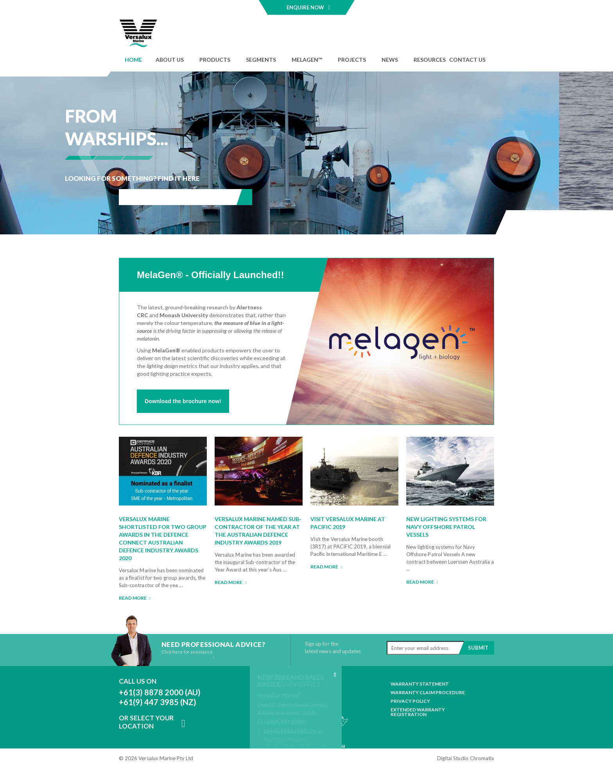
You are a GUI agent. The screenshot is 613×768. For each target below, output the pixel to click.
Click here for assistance (187, 654)
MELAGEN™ (307, 59)
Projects (352, 59)
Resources (430, 59)
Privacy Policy (410, 701)
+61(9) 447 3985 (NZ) (157, 702)
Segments (261, 59)
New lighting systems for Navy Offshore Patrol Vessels (446, 527)
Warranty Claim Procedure (428, 692)
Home (133, 59)
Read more (135, 598)
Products (214, 59)
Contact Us (467, 59)
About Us (170, 59)
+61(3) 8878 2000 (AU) (160, 692)
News (390, 59)
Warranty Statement (420, 684)
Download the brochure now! (183, 401)
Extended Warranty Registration (418, 712)
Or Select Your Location (146, 722)
